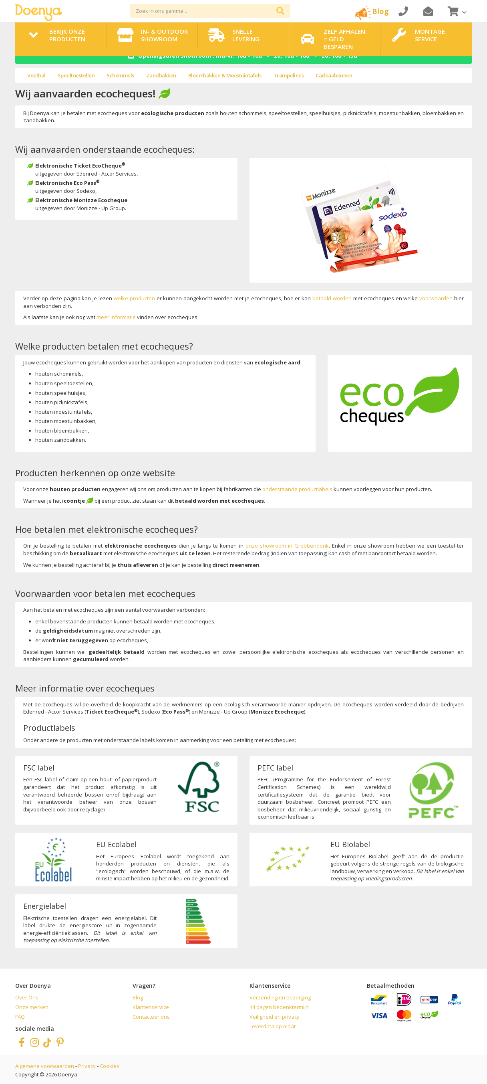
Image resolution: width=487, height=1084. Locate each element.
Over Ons (26, 997)
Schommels (120, 75)
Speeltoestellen (76, 75)
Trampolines (289, 75)
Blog (138, 997)
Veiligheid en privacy (275, 1016)
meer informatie (116, 317)
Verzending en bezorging (280, 997)
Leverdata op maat (273, 1026)
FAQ (20, 1016)
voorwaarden (436, 298)
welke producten (134, 298)
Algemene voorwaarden (44, 1066)
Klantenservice (151, 1007)
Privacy (87, 1066)
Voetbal (36, 75)
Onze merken (31, 1007)
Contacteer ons (151, 1016)
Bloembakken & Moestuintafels (225, 75)
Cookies (109, 1066)
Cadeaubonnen (334, 75)
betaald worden (332, 298)
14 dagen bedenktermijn (279, 1007)
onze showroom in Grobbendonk (287, 545)
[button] (456, 11)
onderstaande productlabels (297, 489)
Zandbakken (161, 75)
